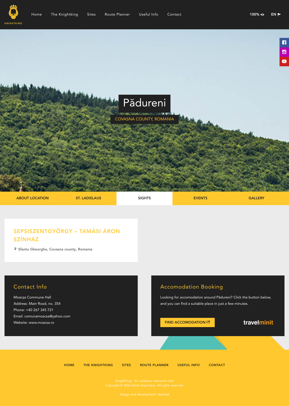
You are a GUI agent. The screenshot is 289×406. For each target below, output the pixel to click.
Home (36, 14)
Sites (91, 14)
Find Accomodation (187, 322)
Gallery (256, 198)
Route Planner (117, 14)
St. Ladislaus (88, 198)
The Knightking (64, 14)
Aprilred (163, 394)
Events (200, 198)
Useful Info (148, 14)
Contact (174, 14)
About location (32, 198)
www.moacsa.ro (41, 323)
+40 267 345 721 (40, 310)
